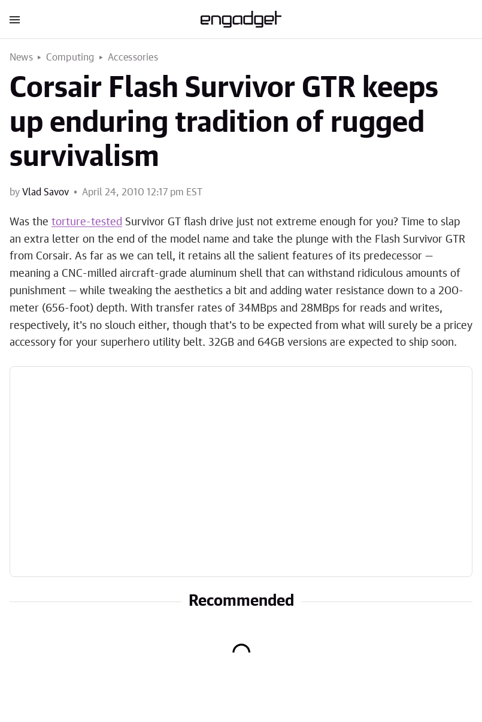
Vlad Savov (45, 192)
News (21, 57)
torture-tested (86, 222)
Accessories (133, 57)
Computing (70, 57)
